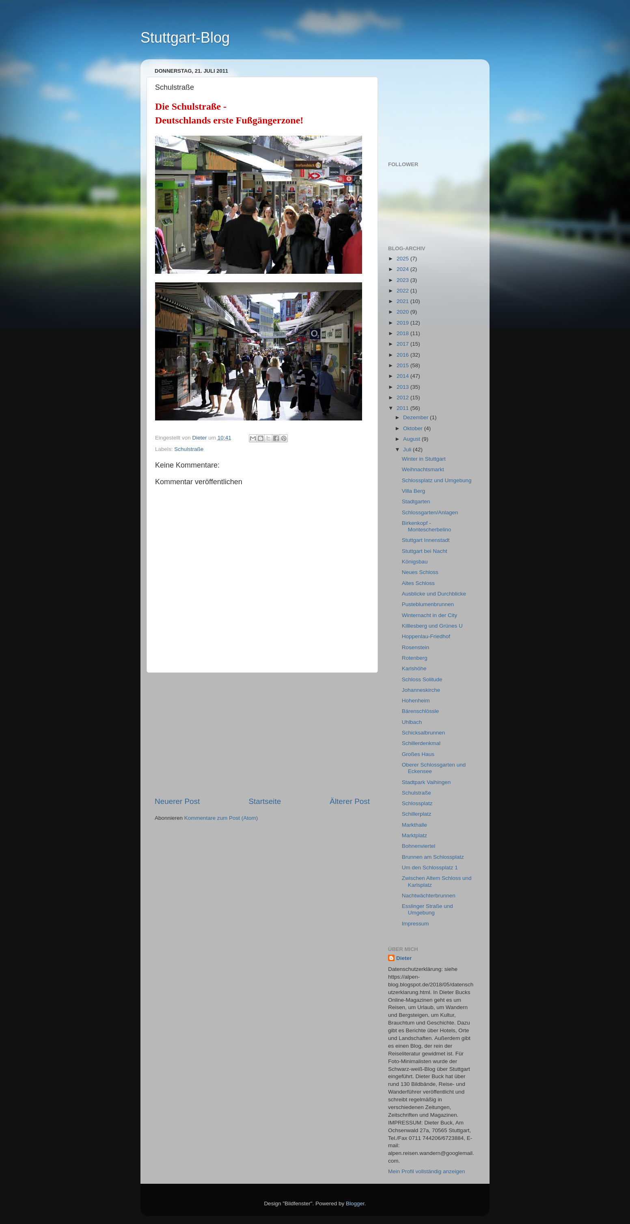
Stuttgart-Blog (185, 37)
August (412, 439)
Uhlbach (412, 722)
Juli (408, 449)
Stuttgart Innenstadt (426, 540)
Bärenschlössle (420, 711)
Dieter (404, 958)
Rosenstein (415, 647)
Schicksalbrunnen (423, 733)
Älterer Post (350, 801)
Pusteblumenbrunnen (428, 604)
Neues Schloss (420, 572)
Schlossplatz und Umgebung (437, 480)
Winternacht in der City (429, 615)
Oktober (413, 428)
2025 (403, 259)
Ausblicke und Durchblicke (434, 594)
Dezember (416, 417)
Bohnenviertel (419, 846)
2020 (403, 312)
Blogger (355, 1203)
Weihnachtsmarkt (423, 469)
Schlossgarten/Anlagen (430, 512)
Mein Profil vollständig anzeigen (426, 1171)
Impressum (415, 924)
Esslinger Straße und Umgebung (427, 909)
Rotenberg (414, 658)
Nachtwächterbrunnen (428, 896)
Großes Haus (418, 754)
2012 (403, 397)
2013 (403, 387)
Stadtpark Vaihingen (426, 782)
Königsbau (415, 562)
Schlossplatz (417, 803)
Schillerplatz (417, 814)
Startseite (264, 801)
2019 (403, 323)
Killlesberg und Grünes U (432, 626)
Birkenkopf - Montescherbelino (426, 526)
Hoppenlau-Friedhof (426, 636)
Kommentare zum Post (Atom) (221, 818)
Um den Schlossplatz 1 (430, 867)
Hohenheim (416, 701)
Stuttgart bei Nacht (424, 551)
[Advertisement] (262, 734)
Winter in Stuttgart (424, 459)
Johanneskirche (421, 690)
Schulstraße (188, 449)
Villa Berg (413, 491)
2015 (403, 365)
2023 (403, 280)
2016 (403, 355)
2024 (403, 269)
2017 (403, 344)
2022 (403, 291)
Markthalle (414, 825)
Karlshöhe (414, 668)
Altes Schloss (418, 583)
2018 (403, 333)
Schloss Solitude (422, 679)
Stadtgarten (416, 501)
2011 (403, 408)
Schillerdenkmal (421, 743)
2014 (403, 376)
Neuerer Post (177, 801)
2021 (403, 301)
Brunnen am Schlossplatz (433, 857)
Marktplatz (414, 835)
